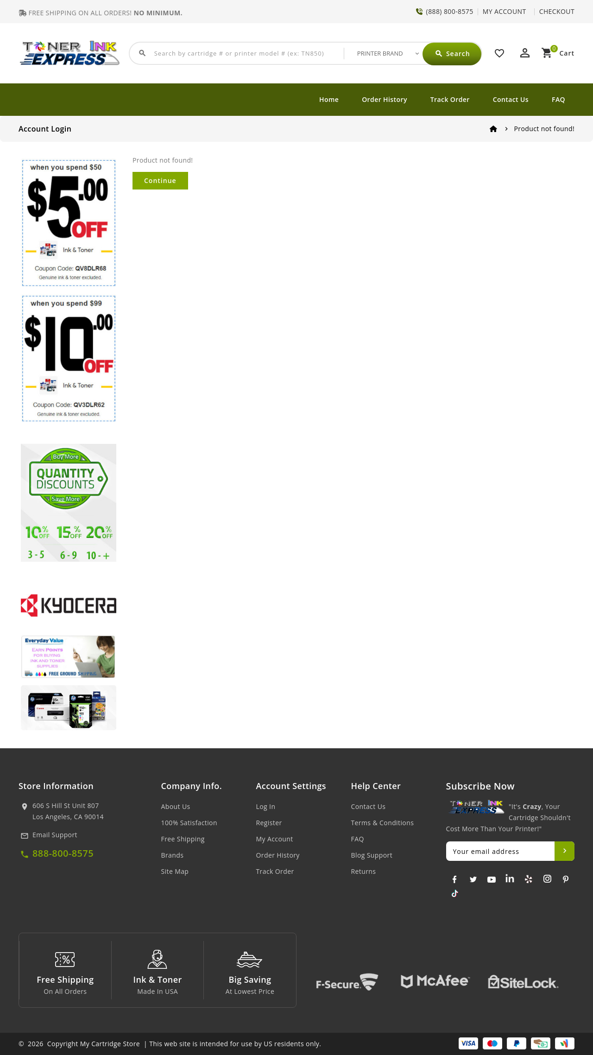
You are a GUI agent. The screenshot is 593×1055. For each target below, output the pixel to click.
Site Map (175, 871)
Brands (172, 855)
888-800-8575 (63, 853)
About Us (175, 806)
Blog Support (372, 855)
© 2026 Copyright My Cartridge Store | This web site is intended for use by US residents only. (170, 1043)
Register (269, 822)
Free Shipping (183, 838)
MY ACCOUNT (504, 11)
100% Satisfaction (189, 822)
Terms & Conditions (382, 822)
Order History (384, 99)
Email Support (54, 834)
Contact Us (511, 99)
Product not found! (544, 128)
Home (329, 99)
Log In (266, 806)
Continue (160, 180)
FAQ (558, 99)
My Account (274, 838)
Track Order (450, 99)
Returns (363, 871)
